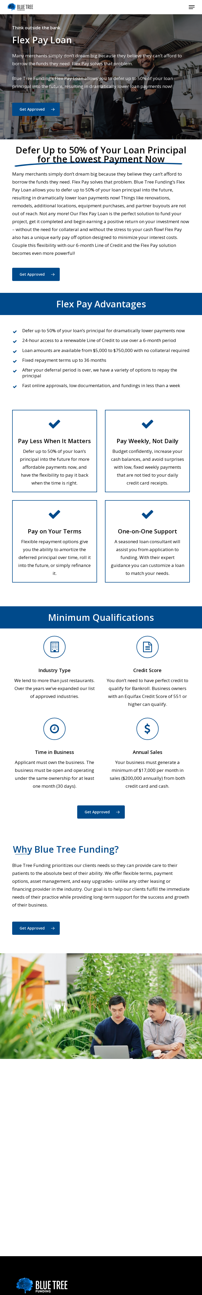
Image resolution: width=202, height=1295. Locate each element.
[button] (192, 7)
